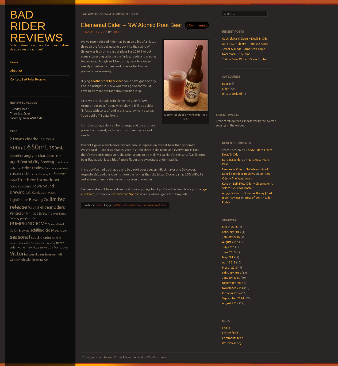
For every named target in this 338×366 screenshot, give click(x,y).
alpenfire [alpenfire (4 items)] (16, 156)
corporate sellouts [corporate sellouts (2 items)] (57, 168)
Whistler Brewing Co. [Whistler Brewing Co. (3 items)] (34, 259)
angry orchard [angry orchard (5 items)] (36, 155)
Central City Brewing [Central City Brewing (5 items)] (37, 162)
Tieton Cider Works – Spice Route (244, 59)
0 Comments (196, 25)
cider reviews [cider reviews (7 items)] (34, 167)
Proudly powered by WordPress (101, 357)
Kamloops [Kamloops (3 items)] (39, 192)
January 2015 (231, 277)
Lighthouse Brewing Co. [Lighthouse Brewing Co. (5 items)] (29, 200)
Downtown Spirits (125, 194)
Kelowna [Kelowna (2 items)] (51, 192)
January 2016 (231, 236)
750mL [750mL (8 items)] (56, 147)
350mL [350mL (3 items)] (50, 139)
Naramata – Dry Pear (236, 54)
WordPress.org (232, 343)
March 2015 (230, 267)
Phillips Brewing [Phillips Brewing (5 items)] (39, 213)
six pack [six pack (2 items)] (56, 237)
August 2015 (230, 242)
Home (14, 62)
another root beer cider (107, 81)
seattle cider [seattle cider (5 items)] (41, 237)
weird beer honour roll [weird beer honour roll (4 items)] (45, 254)
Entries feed (230, 332)
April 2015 (228, 262)
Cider (99, 205)
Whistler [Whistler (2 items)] (15, 259)
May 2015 (228, 257)
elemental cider (132, 205)
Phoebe (118, 31)
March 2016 (230, 226)
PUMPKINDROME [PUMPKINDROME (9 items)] (28, 223)
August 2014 (230, 303)
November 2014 (232, 288)
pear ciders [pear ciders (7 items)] (54, 207)
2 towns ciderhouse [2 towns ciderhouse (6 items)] (27, 139)
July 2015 (228, 247)
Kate (225, 183)
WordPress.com (156, 357)
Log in (226, 327)
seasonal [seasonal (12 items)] (20, 237)
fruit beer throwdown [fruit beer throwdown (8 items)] (38, 179)
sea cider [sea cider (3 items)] (61, 230)
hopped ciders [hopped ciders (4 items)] (20, 186)
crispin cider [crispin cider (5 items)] (20, 174)
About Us (16, 70)
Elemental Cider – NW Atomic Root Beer (131, 25)
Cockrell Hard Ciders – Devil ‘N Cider (245, 38)
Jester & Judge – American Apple (243, 48)
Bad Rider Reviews (36, 26)
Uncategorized (232, 93)
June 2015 (229, 252)
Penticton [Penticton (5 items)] (18, 213)
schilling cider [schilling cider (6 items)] (42, 230)
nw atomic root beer (154, 205)
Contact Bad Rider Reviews (28, 79)
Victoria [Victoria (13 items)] (19, 253)
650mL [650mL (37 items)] (38, 147)
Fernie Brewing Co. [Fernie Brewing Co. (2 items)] (42, 174)
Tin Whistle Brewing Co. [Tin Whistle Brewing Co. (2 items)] (40, 247)
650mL (118, 205)
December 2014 (232, 282)
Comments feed (232, 337)
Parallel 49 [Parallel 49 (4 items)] (36, 208)
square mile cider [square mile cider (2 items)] (20, 243)
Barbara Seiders (232, 159)
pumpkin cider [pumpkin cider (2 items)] (28, 218)
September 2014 (233, 298)
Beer (225, 83)
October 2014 (231, 293)
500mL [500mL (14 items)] (18, 147)
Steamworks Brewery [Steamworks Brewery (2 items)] (43, 243)
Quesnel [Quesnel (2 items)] (53, 224)
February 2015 (231, 272)
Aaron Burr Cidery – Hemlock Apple (245, 43)
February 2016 (231, 231)
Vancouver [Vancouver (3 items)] (61, 247)
